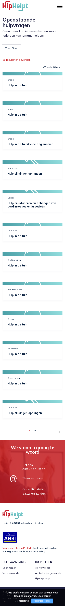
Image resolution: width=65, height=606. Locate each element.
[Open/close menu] (59, 6)
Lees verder (44, 596)
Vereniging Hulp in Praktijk (17, 548)
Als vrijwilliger (42, 567)
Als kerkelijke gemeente (48, 573)
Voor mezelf (9, 567)
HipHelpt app (42, 578)
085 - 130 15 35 (34, 469)
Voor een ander (11, 573)
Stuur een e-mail (34, 478)
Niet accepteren (22, 601)
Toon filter (11, 48)
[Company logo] (19, 7)
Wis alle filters (51, 67)
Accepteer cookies (42, 601)
